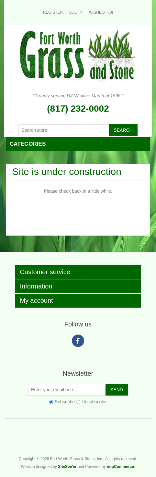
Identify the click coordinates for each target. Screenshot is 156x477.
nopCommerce (120, 466)
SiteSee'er (67, 466)
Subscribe (65, 401)
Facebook (78, 341)
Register (53, 12)
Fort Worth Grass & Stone (149, 442)
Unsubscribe (94, 401)
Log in (76, 12)
